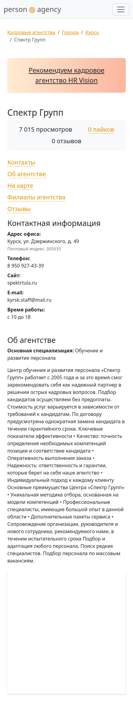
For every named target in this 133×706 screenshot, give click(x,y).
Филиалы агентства (36, 197)
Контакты (21, 162)
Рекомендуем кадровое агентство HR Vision (67, 75)
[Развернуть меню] (120, 9)
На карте (20, 185)
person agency (32, 9)
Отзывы (19, 209)
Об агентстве (26, 174)
